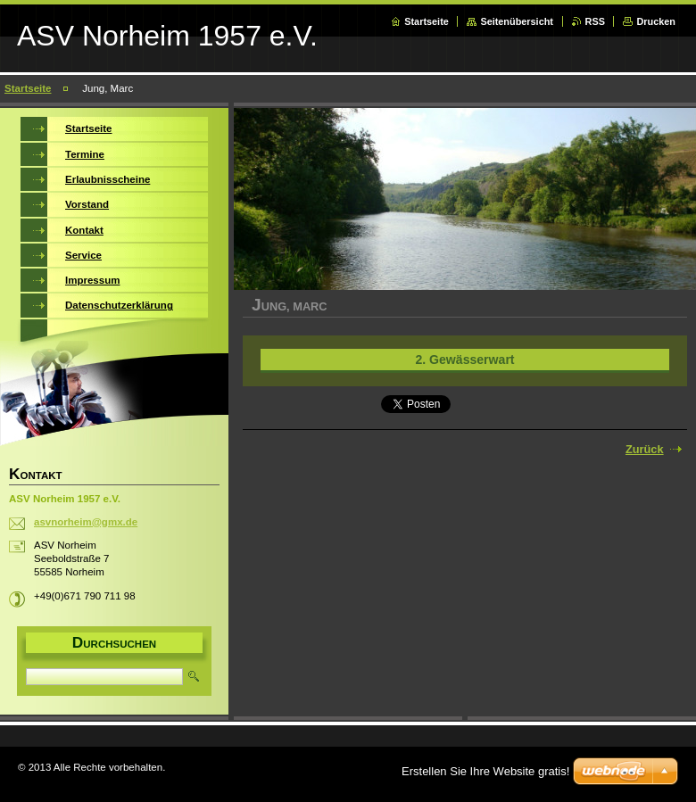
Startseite (426, 21)
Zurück (645, 449)
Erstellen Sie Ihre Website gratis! (485, 771)
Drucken (655, 21)
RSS (595, 21)
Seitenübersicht (516, 21)
